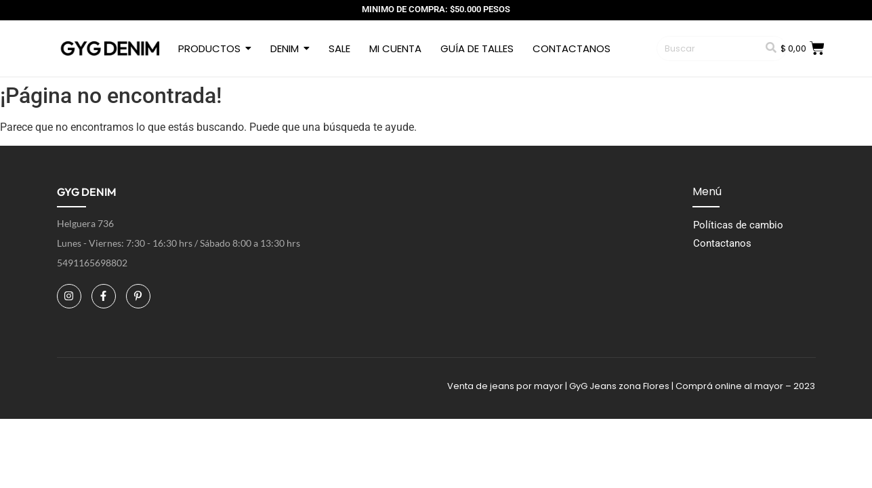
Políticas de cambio (738, 225)
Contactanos (722, 243)
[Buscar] (707, 48)
